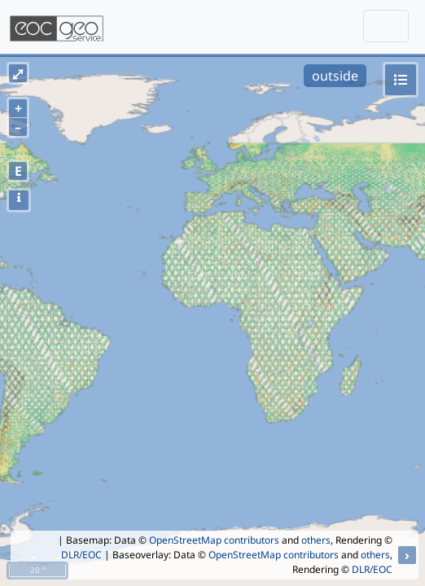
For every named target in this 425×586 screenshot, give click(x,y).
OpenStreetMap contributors (214, 540)
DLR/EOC (81, 555)
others (316, 540)
